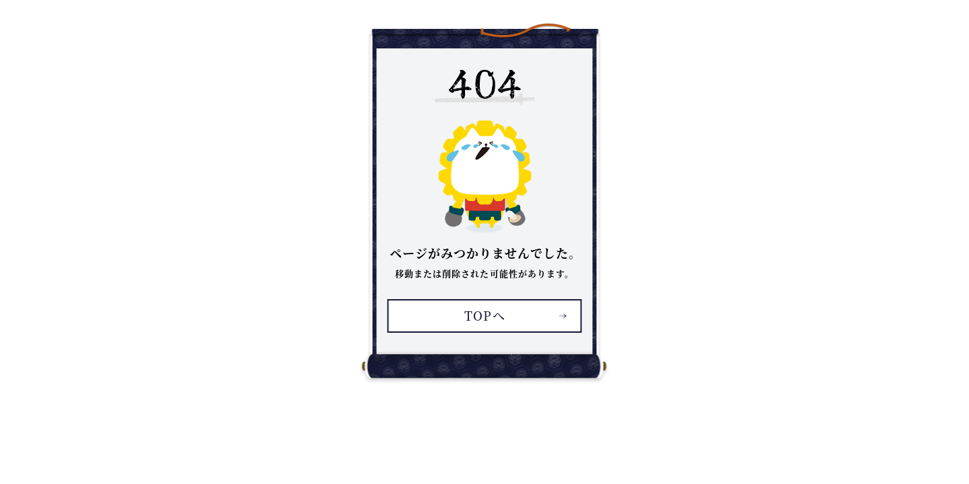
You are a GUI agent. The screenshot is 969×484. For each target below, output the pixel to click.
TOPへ (484, 315)
